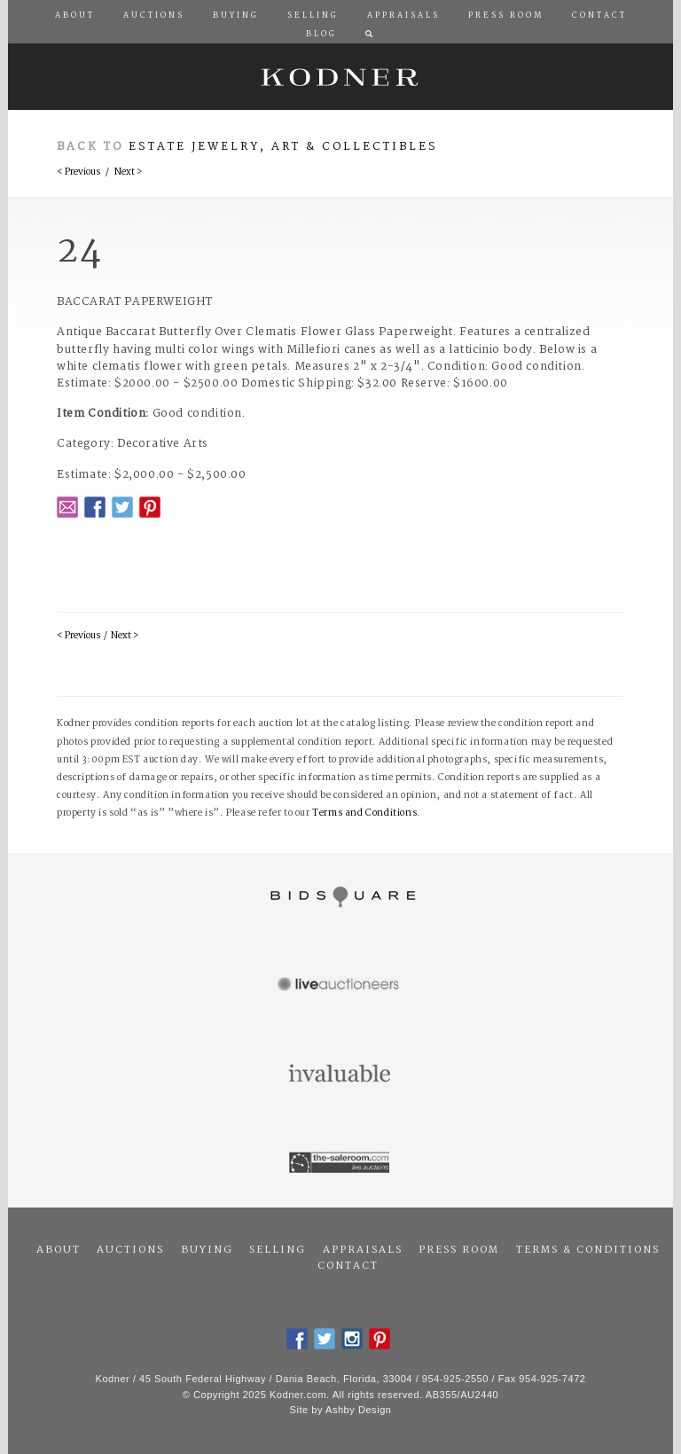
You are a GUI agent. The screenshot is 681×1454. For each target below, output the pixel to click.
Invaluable (340, 1074)
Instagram (352, 1338)
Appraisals (363, 1250)
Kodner (340, 76)
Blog (321, 34)
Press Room (459, 1250)
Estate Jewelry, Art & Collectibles (283, 146)
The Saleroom (340, 1163)
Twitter (122, 507)
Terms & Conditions (588, 1250)
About (58, 1250)
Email (67, 507)
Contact (348, 1266)
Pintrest (149, 507)
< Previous (78, 172)
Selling (277, 1250)
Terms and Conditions (364, 813)
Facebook (95, 507)
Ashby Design (358, 1409)
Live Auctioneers (340, 986)
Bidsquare (340, 897)
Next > (128, 172)
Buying (207, 1250)
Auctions (130, 1250)
